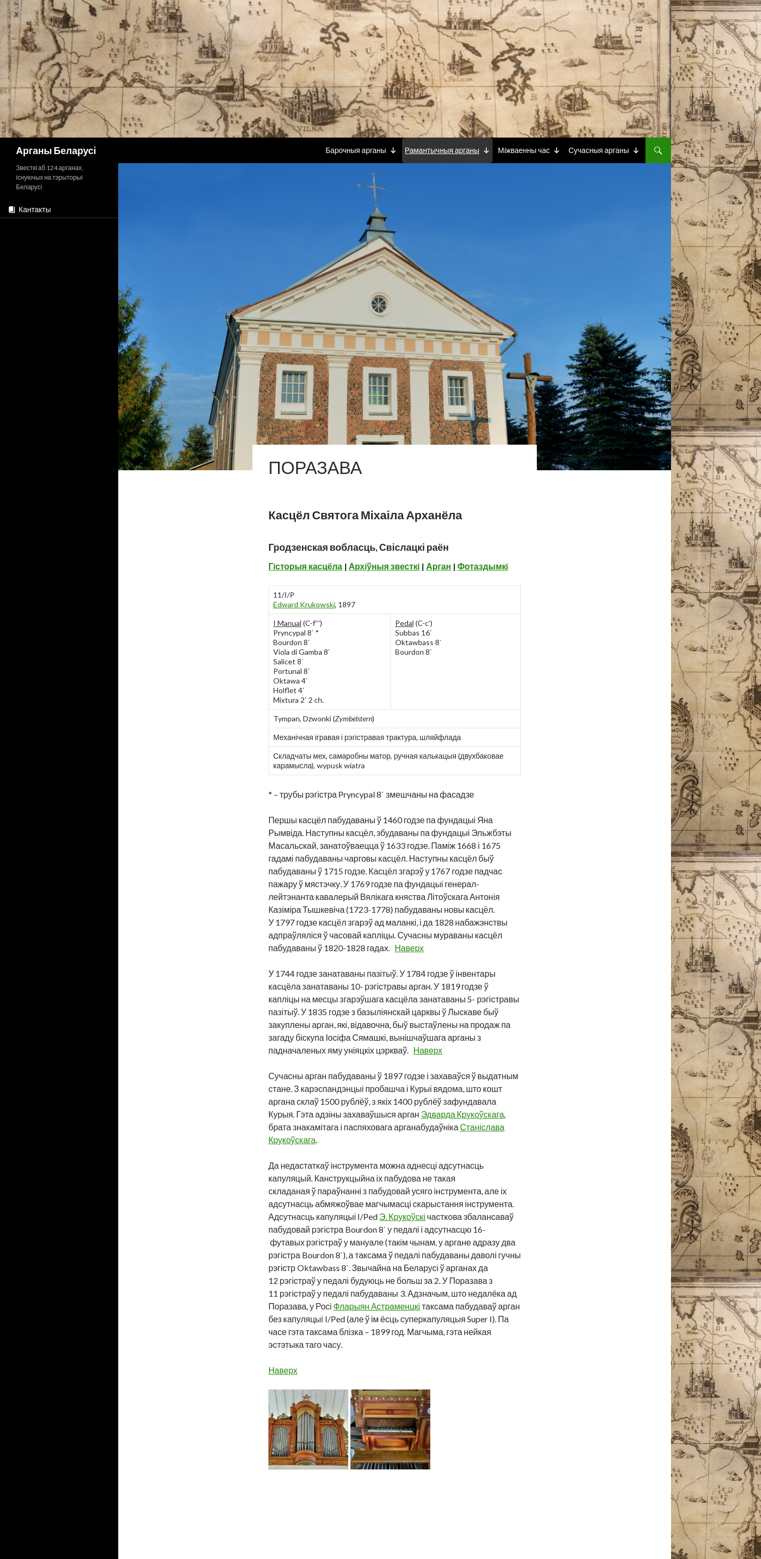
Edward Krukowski (304, 604)
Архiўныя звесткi (384, 566)
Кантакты (35, 209)
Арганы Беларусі (56, 150)
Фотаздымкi (483, 566)
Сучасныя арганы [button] (598, 150)
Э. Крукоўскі (402, 1216)
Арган (438, 566)
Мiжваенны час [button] (524, 150)
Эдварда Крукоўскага (462, 1114)
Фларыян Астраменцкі (376, 1306)
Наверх (409, 948)
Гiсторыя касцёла (305, 566)
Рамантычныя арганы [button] (442, 150)
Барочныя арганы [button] (355, 150)
